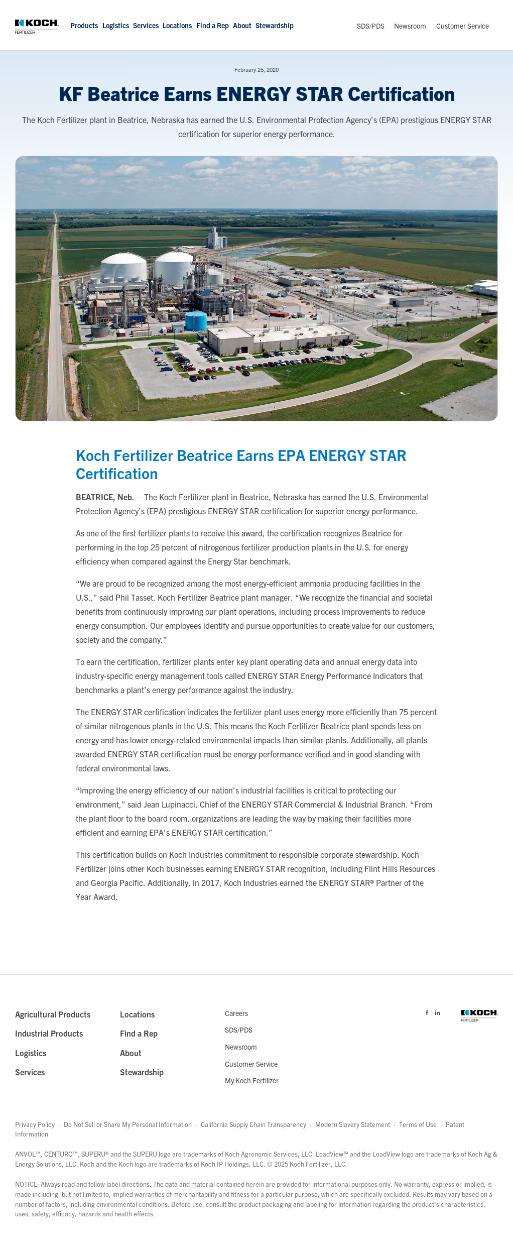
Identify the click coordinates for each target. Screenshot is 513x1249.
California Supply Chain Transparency (253, 1124)
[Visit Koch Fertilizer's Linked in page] (437, 1011)
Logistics (115, 25)
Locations (177, 25)
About (242, 25)
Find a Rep (212, 25)
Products (84, 25)
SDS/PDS (370, 25)
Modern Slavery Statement (352, 1124)
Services (146, 25)
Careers (236, 1012)
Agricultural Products (52, 1014)
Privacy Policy (35, 1124)
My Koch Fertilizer (252, 1080)
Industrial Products (49, 1033)
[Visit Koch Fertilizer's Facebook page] (427, 1011)
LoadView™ (332, 1154)
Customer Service (462, 25)
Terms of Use (418, 1124)
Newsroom (410, 25)
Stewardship (274, 25)
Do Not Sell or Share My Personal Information (128, 1124)
